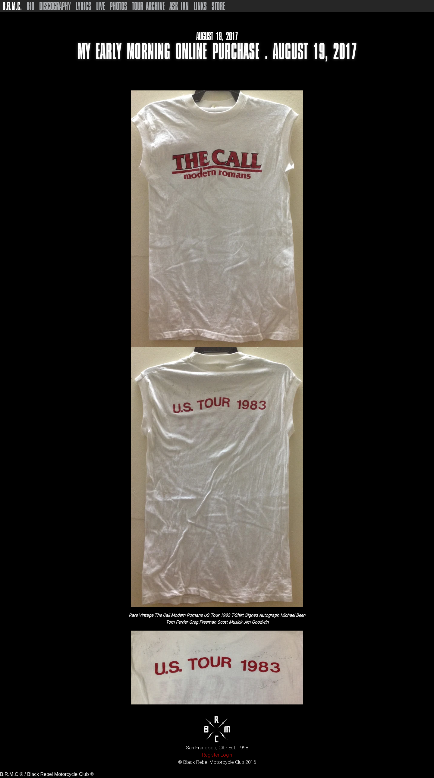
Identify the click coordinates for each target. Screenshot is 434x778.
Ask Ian (179, 6)
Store (218, 6)
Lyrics (83, 6)
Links (200, 6)
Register (210, 755)
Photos (118, 6)
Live (100, 6)
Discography (55, 6)
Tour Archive (148, 6)
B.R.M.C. (12, 6)
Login (226, 755)
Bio (30, 6)
